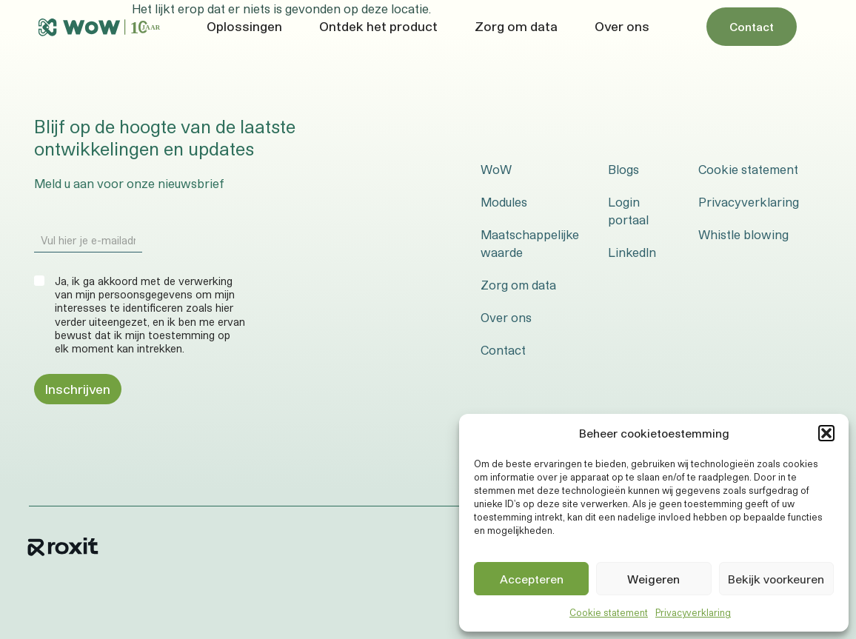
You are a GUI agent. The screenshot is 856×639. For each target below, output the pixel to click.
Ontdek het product (378, 26)
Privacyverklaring (693, 612)
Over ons (622, 26)
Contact (503, 350)
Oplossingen (244, 26)
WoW (496, 169)
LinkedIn (632, 252)
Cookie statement (608, 612)
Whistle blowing (743, 234)
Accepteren (532, 579)
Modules (504, 202)
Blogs (623, 169)
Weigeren (653, 579)
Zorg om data (516, 26)
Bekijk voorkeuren (776, 579)
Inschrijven (77, 388)
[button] (826, 433)
